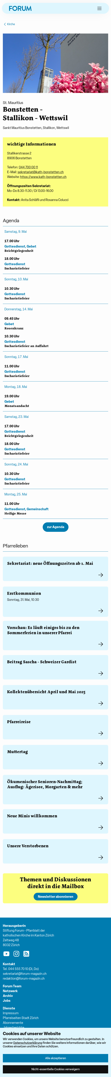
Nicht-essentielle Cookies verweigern (55, 1069)
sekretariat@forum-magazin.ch (25, 974)
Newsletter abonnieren (55, 896)
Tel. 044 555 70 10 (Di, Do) (21, 969)
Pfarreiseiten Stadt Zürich (21, 1018)
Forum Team (12, 986)
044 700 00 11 (28, 167)
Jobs (6, 1000)
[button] (99, 8)
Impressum (10, 1013)
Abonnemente (13, 1023)
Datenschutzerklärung (27, 1043)
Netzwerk (10, 991)
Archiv (8, 996)
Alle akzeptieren (55, 1058)
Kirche (9, 24)
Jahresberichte (13, 1027)
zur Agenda (55, 527)
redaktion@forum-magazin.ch (24, 978)
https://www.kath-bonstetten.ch (43, 177)
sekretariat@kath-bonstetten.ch (41, 172)
